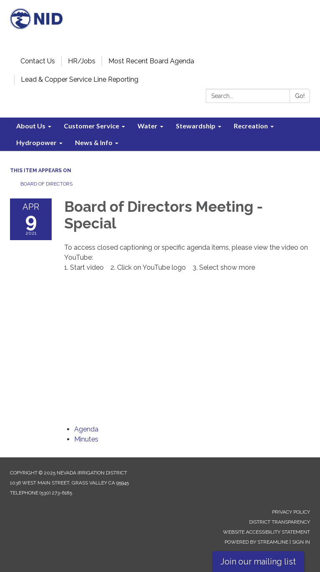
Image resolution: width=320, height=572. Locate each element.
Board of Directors (46, 184)
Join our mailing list (258, 562)
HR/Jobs (81, 61)
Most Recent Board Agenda (151, 61)
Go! (300, 96)
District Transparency (279, 522)
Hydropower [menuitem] (36, 142)
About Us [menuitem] (30, 126)
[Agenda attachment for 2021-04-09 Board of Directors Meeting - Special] (86, 429)
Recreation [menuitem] (251, 126)
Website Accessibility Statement (266, 532)
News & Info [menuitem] (93, 142)
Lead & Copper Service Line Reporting (79, 79)
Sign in (301, 542)
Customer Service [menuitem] (91, 126)
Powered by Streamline (256, 542)
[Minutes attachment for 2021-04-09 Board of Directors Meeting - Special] (86, 439)
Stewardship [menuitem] (195, 126)
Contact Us (37, 61)
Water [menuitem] (148, 126)
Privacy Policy (291, 512)
